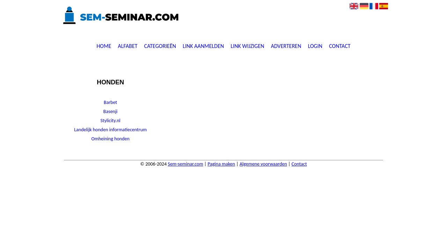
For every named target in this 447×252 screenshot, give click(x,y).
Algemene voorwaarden (263, 164)
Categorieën (160, 46)
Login (315, 46)
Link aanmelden (203, 46)
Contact (339, 46)
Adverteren (286, 46)
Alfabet (128, 46)
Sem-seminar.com (185, 164)
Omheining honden (110, 139)
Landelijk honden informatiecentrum (110, 130)
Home (103, 46)
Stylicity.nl (110, 121)
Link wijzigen (247, 46)
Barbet (110, 102)
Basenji (110, 111)
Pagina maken (221, 164)
